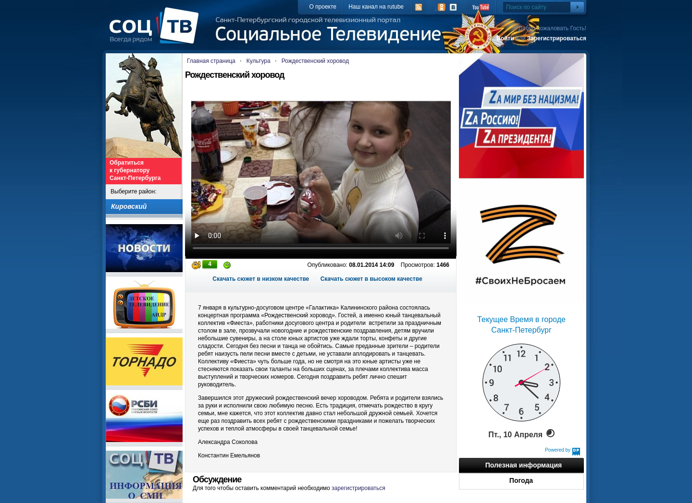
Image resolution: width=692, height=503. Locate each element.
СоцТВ (156, 32)
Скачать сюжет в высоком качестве (371, 278)
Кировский (129, 206)
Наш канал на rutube (376, 6)
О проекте (322, 6)
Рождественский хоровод (315, 61)
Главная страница (211, 61)
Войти (505, 38)
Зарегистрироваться (556, 38)
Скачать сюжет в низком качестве (260, 278)
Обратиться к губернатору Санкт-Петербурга (135, 170)
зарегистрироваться (358, 488)
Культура (259, 61)
